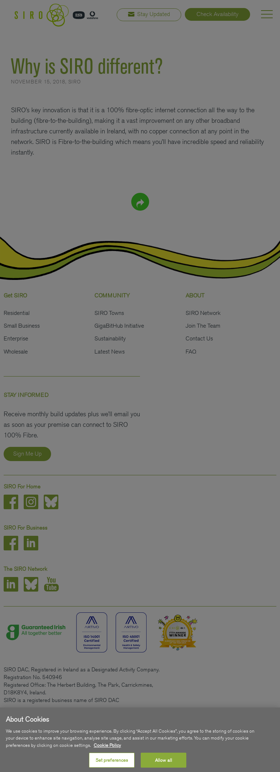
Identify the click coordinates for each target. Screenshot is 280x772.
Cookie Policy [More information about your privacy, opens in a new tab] (107, 750)
